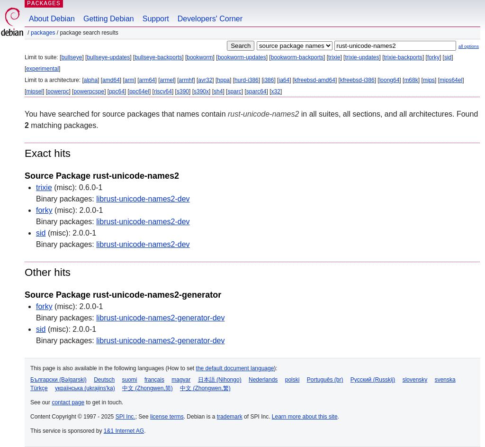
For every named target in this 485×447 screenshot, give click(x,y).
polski (292, 379)
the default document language (235, 368)
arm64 (147, 80)
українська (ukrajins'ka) (85, 388)
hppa (223, 80)
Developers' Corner (210, 19)
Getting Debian (108, 19)
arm (130, 80)
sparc (234, 91)
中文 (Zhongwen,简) (147, 388)
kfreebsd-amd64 (314, 80)
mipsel (34, 91)
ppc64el (139, 91)
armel (167, 80)
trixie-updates (362, 57)
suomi (129, 379)
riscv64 (163, 91)
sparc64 (256, 91)
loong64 (389, 80)
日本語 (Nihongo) (220, 379)
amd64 (111, 80)
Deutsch (104, 379)
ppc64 (117, 91)
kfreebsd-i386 (357, 80)
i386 (268, 80)
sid (447, 57)
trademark (229, 416)
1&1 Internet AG (124, 431)
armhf (186, 80)
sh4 (218, 91)
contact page (68, 402)
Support (156, 19)
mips (429, 80)
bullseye (71, 57)
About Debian (52, 19)
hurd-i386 (246, 80)
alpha (91, 80)
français (154, 379)
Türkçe (39, 388)
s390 (183, 91)
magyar (180, 379)
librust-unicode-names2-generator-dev (160, 318)
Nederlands (263, 379)
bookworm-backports (297, 57)
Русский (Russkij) (372, 379)
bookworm (200, 57)
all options (468, 46)
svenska (445, 379)
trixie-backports (403, 57)
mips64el (451, 80)
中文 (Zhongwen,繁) (205, 388)
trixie (334, 57)
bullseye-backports (158, 57)
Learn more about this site (305, 416)
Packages (43, 32)
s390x (201, 91)
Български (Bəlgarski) (58, 379)
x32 (275, 91)
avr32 (205, 80)
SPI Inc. (125, 416)
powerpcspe (88, 91)
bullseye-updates (108, 57)
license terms (167, 416)
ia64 (283, 80)
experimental (42, 68)
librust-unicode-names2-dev (142, 199)
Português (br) (325, 379)
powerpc (58, 91)
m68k (411, 80)
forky (433, 57)
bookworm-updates (242, 57)
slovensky (415, 379)
